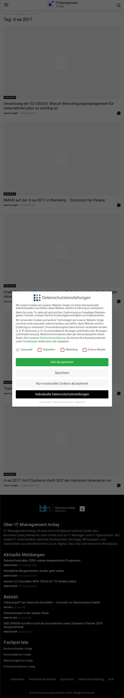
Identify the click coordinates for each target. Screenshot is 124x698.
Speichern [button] (62, 373)
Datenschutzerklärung (52, 337)
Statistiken (46, 349)
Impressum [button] (80, 402)
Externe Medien (94, 349)
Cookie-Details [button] (45, 402)
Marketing (69, 349)
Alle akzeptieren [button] (62, 362)
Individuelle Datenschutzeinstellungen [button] (62, 394)
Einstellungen (30, 341)
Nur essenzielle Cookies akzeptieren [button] (62, 383)
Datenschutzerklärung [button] (63, 402)
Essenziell (24, 349)
